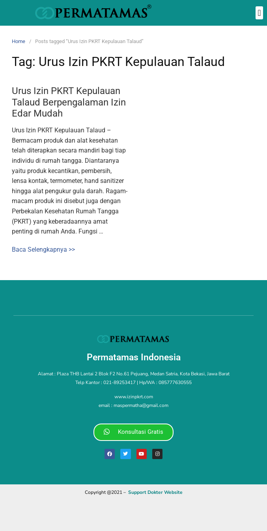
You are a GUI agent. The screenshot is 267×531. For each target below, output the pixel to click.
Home (18, 41)
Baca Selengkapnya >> (43, 249)
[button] (259, 12)
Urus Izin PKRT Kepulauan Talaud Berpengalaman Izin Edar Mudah (69, 102)
